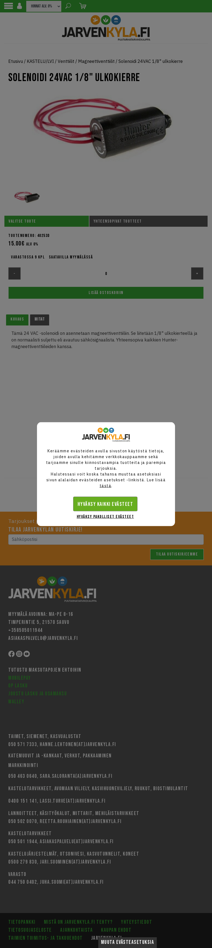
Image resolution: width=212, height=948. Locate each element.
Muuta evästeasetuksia (127, 942)
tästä (106, 485)
